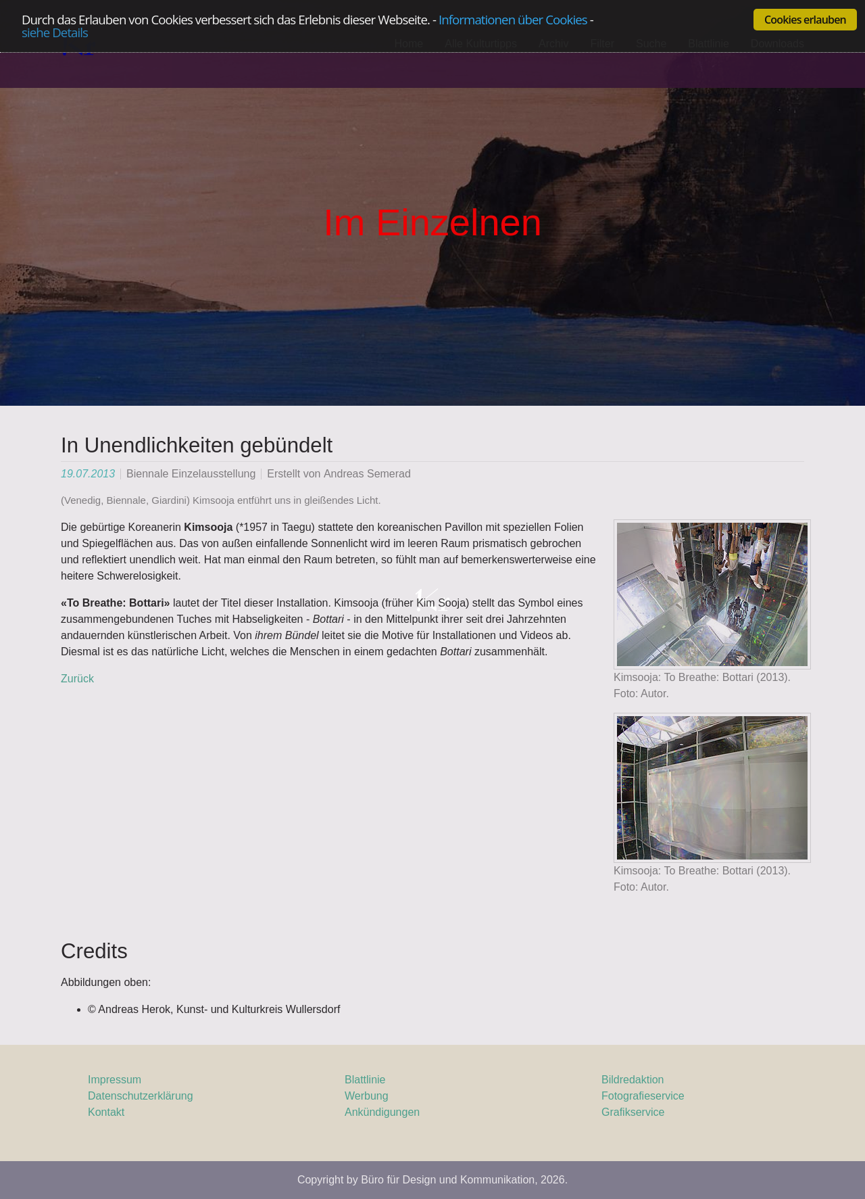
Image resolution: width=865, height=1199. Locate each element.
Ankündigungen (382, 1112)
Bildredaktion (632, 1079)
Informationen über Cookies (513, 19)
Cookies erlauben (805, 19)
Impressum (114, 1079)
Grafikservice (632, 1112)
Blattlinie (365, 1079)
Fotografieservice (643, 1096)
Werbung (367, 1096)
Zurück (77, 678)
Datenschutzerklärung (140, 1096)
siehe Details (55, 32)
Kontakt (106, 1112)
